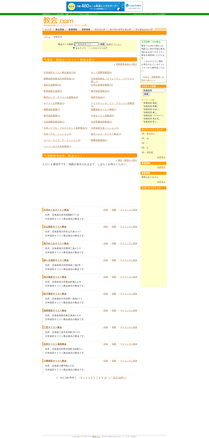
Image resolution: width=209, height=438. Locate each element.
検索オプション (114, 44)
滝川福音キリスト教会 (55, 277)
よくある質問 (159, 14)
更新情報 (86, 29)
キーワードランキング (120, 29)
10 (105, 377)
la (147, 148)
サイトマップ (139, 14)
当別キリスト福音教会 (55, 344)
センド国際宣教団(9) (101, 72)
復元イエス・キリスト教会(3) (106, 134)
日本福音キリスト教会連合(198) (60, 72)
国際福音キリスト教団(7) (103, 109)
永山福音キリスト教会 (55, 227)
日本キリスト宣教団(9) (102, 115)
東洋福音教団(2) (52, 115)
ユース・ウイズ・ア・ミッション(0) (62, 140)
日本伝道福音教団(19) (102, 85)
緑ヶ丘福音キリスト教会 (56, 260)
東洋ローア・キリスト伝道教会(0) (61, 97)
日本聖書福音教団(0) (101, 122)
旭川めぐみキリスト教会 (56, 243)
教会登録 (60, 29)
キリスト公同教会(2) (54, 103)
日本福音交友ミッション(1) (105, 128)
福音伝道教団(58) (52, 85)
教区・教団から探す (127, 160)
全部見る (161, 157)
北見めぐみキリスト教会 (56, 210)
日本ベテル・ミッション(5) (57, 134)
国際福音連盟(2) (52, 109)
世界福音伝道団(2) (53, 91)
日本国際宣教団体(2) (54, 122)
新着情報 (73, 29)
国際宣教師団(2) (99, 140)
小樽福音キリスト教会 (55, 361)
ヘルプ (149, 14)
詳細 (106, 210)
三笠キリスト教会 (53, 327)
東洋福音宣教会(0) (100, 91)
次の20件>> (119, 377)
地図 (114, 210)
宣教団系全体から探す (126, 64)
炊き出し (151, 133)
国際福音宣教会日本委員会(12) (59, 79)
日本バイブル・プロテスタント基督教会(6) (65, 128)
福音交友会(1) (98, 97)
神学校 (150, 152)
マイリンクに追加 (128, 210)
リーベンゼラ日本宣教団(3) (57, 146)
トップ (48, 29)
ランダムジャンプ (143, 29)
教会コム (96, 436)
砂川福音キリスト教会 (55, 294)
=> (109, 377)
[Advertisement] (128, 21)
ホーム (47, 37)
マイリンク (100, 29)
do (148, 138)
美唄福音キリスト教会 (55, 310)
